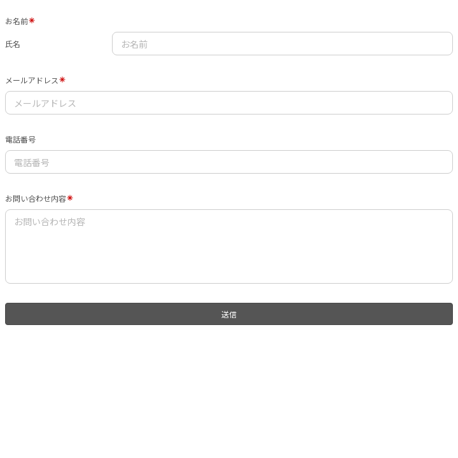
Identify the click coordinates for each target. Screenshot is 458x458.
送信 (229, 314)
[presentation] (86, 354)
